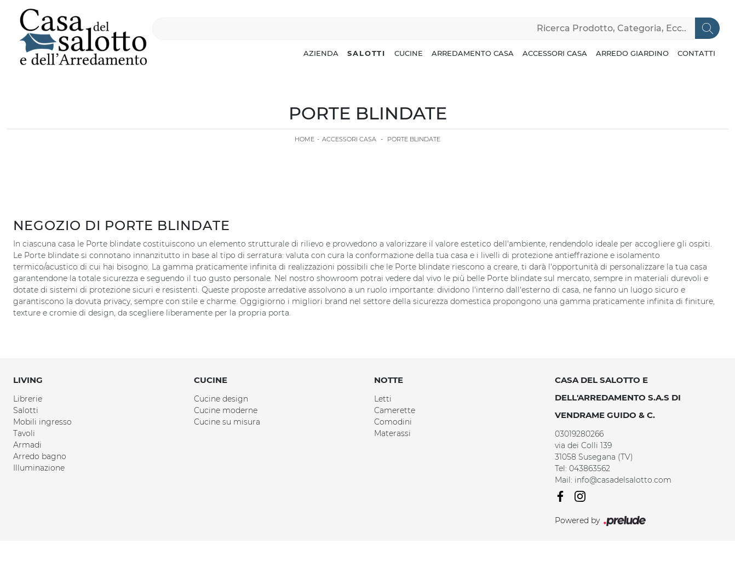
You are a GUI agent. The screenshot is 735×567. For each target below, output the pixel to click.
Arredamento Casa (473, 53)
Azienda (320, 53)
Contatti (696, 53)
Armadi (27, 445)
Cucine (408, 53)
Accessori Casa (554, 53)
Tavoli (24, 433)
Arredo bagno (39, 456)
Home (304, 139)
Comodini (393, 422)
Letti (383, 399)
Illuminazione (39, 468)
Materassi (392, 433)
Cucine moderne (225, 410)
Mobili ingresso (42, 422)
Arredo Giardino (632, 53)
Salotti (366, 53)
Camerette (394, 410)
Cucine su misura (227, 422)
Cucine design (221, 399)
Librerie (27, 399)
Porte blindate (413, 139)
